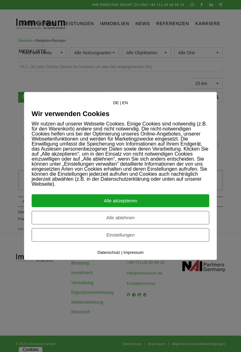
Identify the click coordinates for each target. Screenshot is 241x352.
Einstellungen (120, 235)
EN (125, 102)
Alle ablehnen (120, 218)
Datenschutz (108, 252)
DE (116, 102)
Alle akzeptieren (120, 201)
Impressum (133, 252)
